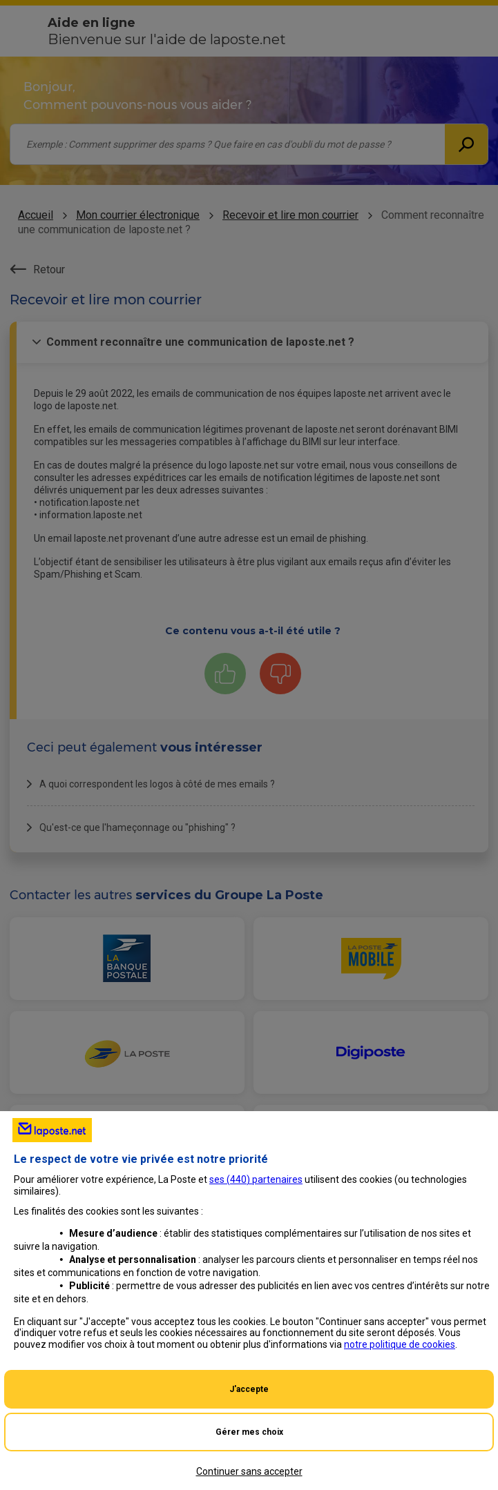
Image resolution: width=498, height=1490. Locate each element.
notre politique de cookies (399, 1344)
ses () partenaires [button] (256, 1179)
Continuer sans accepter (249, 1471)
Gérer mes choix (249, 1432)
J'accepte (249, 1389)
